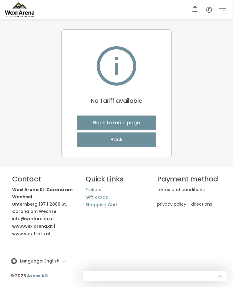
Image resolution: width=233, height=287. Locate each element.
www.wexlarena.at (32, 226)
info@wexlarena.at (33, 219)
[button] (222, 9)
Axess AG (37, 276)
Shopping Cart (102, 205)
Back (116, 139)
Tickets (93, 190)
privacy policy (171, 204)
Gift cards (97, 197)
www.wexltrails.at (31, 234)
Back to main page (116, 122)
